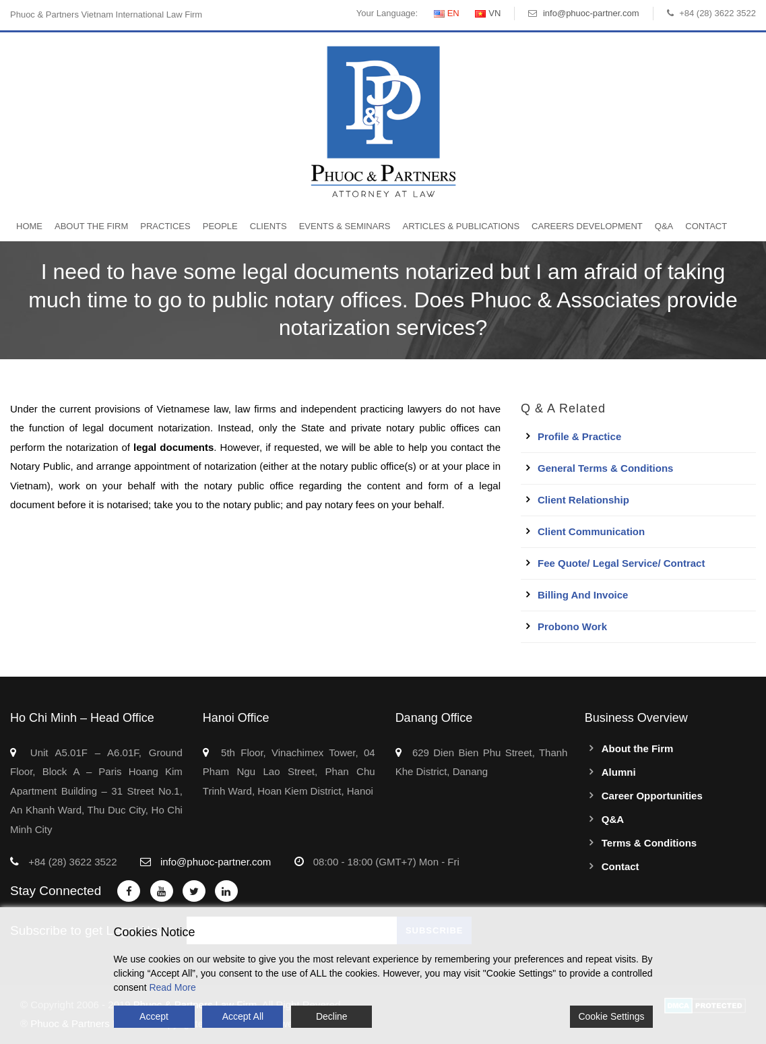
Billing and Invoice (583, 595)
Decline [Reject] (332, 1016)
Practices (165, 226)
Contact (706, 226)
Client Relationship (583, 499)
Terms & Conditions (649, 843)
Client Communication (591, 531)
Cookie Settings (611, 1016)
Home (29, 226)
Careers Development (587, 226)
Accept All (242, 1016)
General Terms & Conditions (605, 468)
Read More (172, 987)
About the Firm (91, 226)
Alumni (619, 772)
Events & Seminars (345, 226)
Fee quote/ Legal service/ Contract (621, 563)
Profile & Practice (579, 436)
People (220, 226)
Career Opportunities (652, 795)
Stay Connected (55, 891)
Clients (268, 226)
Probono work (572, 626)
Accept (153, 1016)
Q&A (664, 226)
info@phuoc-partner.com (591, 13)
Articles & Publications (460, 226)
